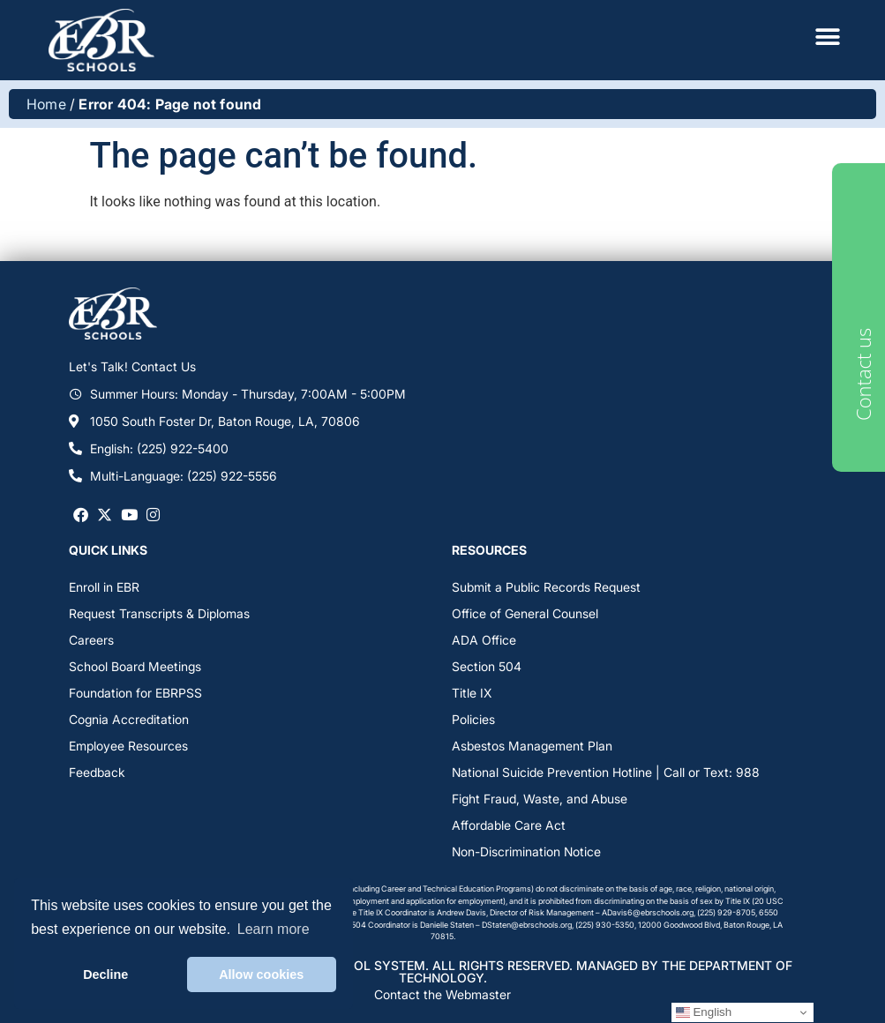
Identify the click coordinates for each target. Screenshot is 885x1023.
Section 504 (486, 666)
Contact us (862, 374)
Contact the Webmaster (442, 994)
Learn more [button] (273, 929)
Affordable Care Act (509, 825)
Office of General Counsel (525, 613)
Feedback (97, 772)
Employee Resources (128, 745)
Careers (91, 639)
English (703, 1012)
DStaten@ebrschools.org (527, 925)
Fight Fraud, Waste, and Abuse (539, 798)
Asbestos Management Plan (532, 745)
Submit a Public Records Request (546, 586)
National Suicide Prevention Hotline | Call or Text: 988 (606, 772)
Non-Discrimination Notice (526, 851)
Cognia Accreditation (129, 719)
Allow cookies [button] (261, 974)
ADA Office (484, 639)
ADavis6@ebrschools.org (648, 912)
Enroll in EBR (104, 586)
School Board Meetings (135, 666)
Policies (473, 719)
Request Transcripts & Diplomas (159, 613)
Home (46, 104)
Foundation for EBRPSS (135, 692)
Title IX (471, 692)
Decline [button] (105, 974)
